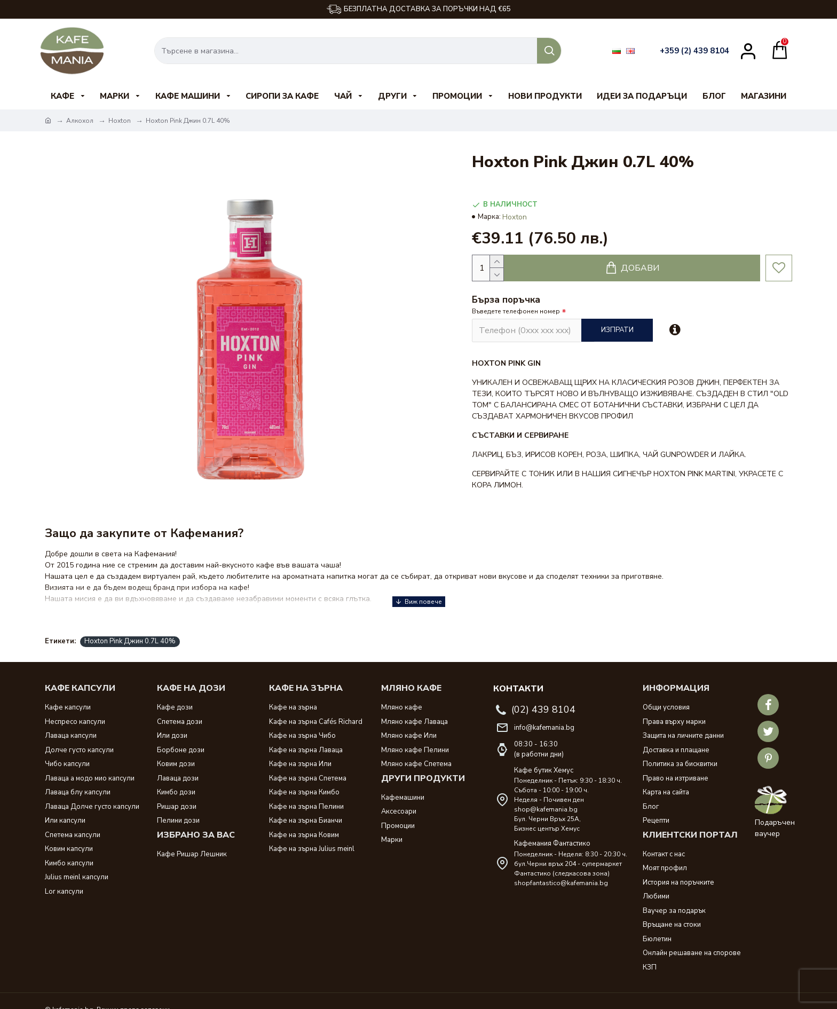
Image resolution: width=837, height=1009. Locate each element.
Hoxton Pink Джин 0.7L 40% (130, 628)
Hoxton (119, 120)
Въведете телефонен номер (516, 311)
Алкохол (79, 120)
